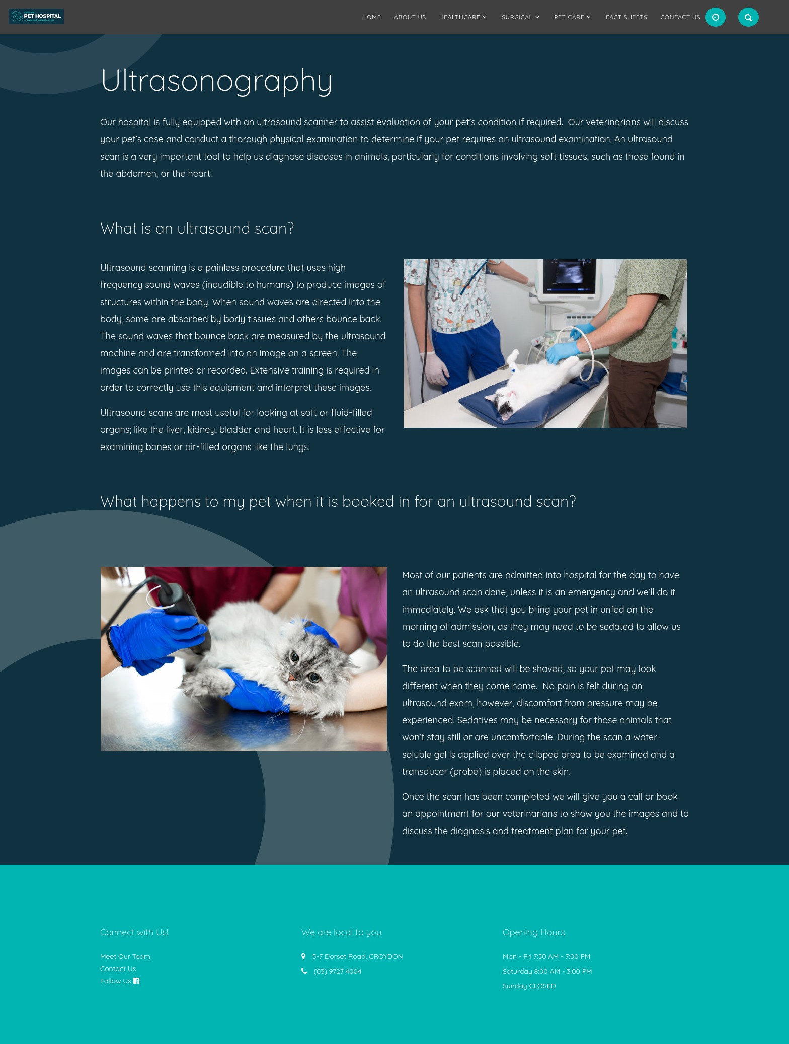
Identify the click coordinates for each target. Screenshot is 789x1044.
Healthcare (459, 17)
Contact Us (680, 17)
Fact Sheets (626, 17)
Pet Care (570, 17)
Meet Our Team (125, 956)
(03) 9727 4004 (337, 971)
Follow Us (115, 980)
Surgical (517, 17)
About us (410, 17)
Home (371, 17)
